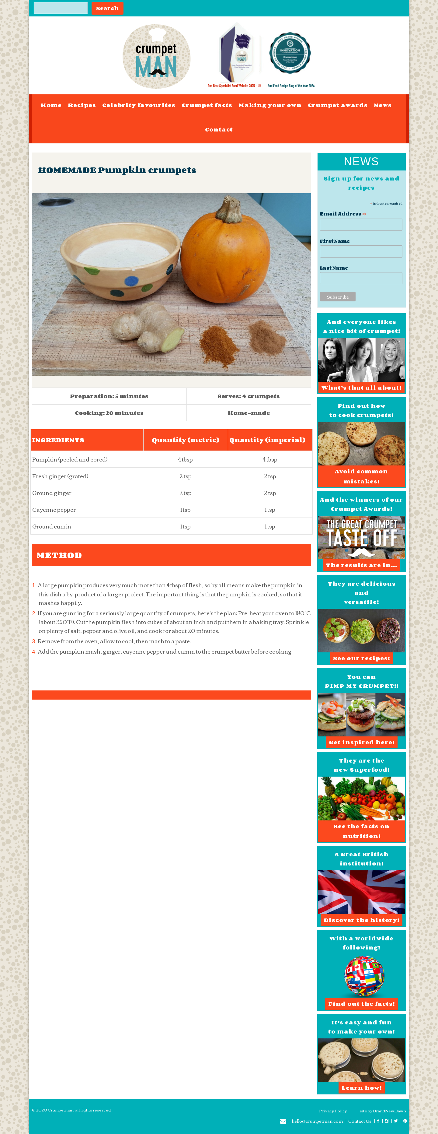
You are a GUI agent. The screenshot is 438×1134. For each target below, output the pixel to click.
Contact (219, 129)
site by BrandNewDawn (383, 1110)
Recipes (82, 105)
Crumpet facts (207, 105)
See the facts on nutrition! (362, 831)
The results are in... (361, 565)
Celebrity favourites (139, 105)
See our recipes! (361, 658)
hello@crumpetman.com (311, 1122)
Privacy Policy (333, 1110)
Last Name (334, 268)
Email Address (343, 213)
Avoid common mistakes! (361, 476)
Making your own (270, 105)
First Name (335, 241)
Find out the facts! (361, 1003)
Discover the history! (361, 920)
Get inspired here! (362, 742)
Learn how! (362, 1087)
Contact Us (359, 1121)
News (383, 105)
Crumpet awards (338, 105)
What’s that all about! (361, 387)
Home (51, 105)
